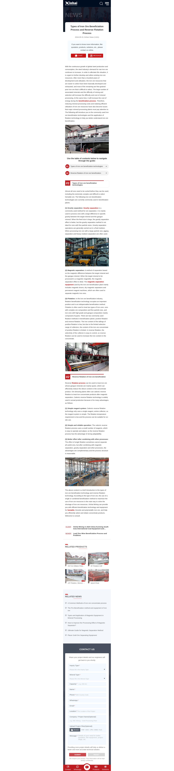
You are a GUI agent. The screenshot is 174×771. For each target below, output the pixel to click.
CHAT (78, 56)
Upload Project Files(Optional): (81, 726)
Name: (72, 689)
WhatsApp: (74, 700)
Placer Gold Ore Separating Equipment (82, 635)
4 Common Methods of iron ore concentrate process (87, 603)
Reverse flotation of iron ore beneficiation (85, 173)
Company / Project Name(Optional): (83, 717)
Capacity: (73, 684)
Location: (73, 711)
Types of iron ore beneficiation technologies (86, 166)
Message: (74, 736)
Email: (72, 706)
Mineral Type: (75, 675)
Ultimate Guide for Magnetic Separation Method (85, 630)
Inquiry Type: (75, 665)
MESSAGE (96, 56)
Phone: (73, 695)
